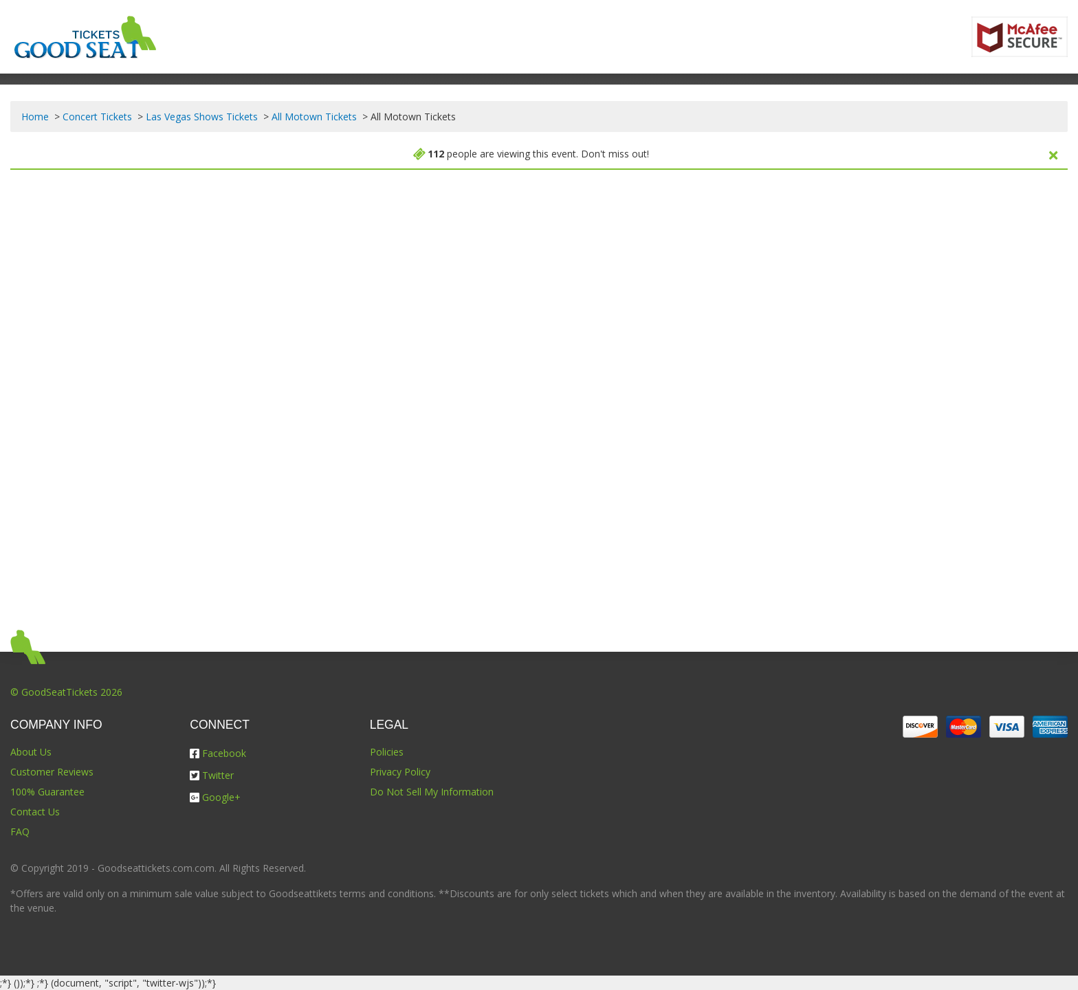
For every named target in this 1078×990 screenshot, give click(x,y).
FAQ (20, 831)
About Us (31, 751)
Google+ (215, 797)
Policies (387, 751)
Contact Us (35, 811)
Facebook (218, 753)
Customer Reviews (52, 771)
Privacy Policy (400, 771)
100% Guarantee (47, 791)
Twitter (212, 775)
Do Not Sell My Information (432, 791)
